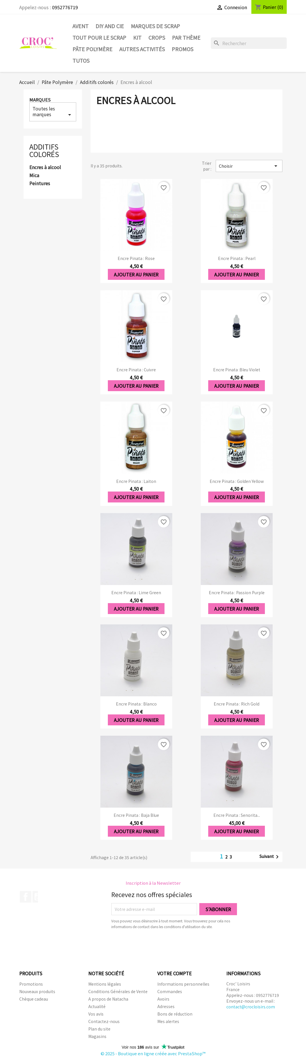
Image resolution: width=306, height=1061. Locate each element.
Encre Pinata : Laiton (136, 481)
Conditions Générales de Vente (118, 991)
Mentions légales (104, 984)
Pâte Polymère (92, 49)
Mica (34, 175)
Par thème (186, 37)
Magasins (97, 1036)
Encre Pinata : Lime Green (136, 592)
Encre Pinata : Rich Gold (236, 704)
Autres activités (142, 49)
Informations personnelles (183, 984)
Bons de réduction (174, 1014)
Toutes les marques (52, 111)
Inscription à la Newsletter (153, 883)
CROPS (156, 37)
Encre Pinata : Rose (136, 258)
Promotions (31, 984)
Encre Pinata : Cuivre (136, 369)
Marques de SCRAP (155, 26)
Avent (80, 26)
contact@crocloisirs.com (250, 1007)
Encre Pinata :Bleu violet (236, 369)
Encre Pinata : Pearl (236, 258)
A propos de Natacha (108, 999)
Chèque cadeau (33, 999)
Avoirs (163, 999)
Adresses (166, 1006)
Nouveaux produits (37, 991)
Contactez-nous (104, 1021)
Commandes (169, 991)
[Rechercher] (249, 43)
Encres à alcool (45, 167)
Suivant (270, 856)
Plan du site (99, 1029)
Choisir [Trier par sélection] (249, 166)
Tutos (80, 60)
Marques (40, 100)
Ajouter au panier (136, 274)
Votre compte (174, 973)
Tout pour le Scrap (99, 37)
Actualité (97, 1006)
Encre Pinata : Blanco (136, 704)
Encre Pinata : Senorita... (236, 815)
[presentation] (159, 945)
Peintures (39, 183)
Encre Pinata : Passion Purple (237, 592)
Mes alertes (168, 1021)
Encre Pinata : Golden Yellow (237, 481)
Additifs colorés (44, 150)
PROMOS (182, 49)
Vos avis (96, 1014)
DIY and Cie (109, 26)
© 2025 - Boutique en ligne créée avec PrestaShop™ (153, 1053)
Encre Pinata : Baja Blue (136, 815)
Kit (137, 37)
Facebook (25, 897)
